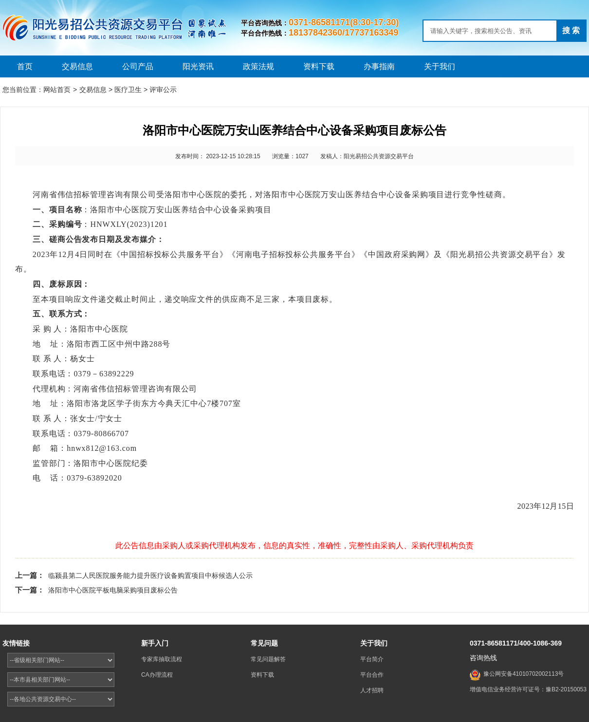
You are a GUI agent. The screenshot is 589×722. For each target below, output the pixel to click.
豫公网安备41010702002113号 (523, 673)
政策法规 (258, 66)
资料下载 (318, 66)
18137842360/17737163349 (343, 32)
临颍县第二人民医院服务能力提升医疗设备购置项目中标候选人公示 (150, 575)
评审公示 (163, 89)
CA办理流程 (157, 674)
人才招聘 (372, 690)
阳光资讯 (198, 66)
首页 (25, 66)
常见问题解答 (268, 659)
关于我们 (439, 66)
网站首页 (57, 89)
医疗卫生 (128, 89)
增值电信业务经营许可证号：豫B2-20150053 (528, 689)
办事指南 (379, 66)
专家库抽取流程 (161, 659)
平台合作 (372, 674)
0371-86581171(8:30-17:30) (344, 22)
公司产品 (137, 66)
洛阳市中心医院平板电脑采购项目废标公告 (113, 590)
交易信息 (77, 66)
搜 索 (571, 30)
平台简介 (372, 659)
